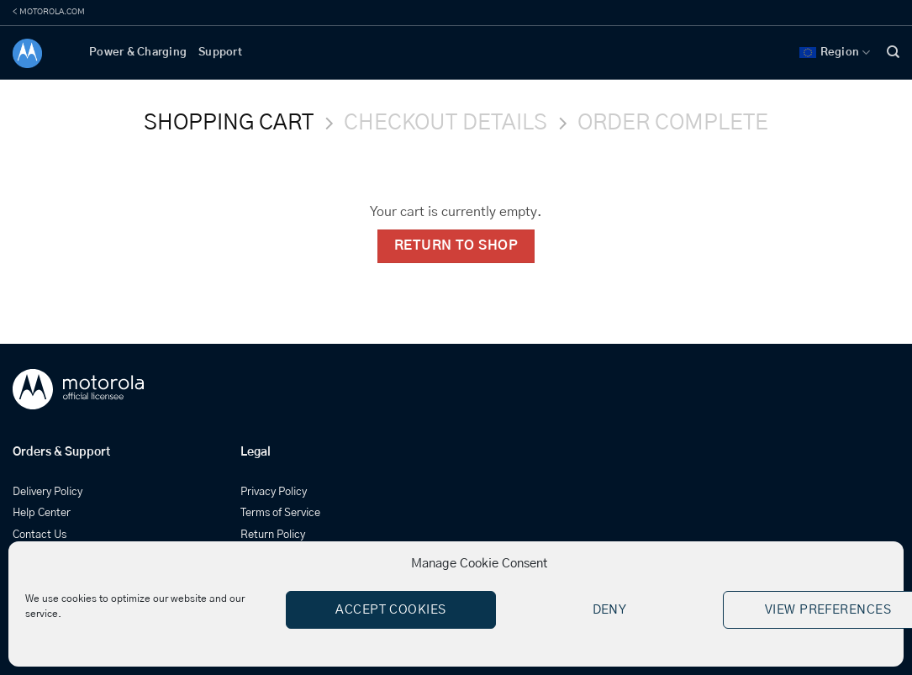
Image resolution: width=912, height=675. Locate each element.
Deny (610, 610)
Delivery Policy (47, 492)
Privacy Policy (273, 492)
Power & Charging (138, 52)
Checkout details (445, 123)
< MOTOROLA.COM (49, 12)
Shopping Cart (229, 123)
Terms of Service (280, 513)
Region (835, 53)
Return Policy (272, 535)
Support (220, 52)
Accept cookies (390, 610)
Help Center (42, 513)
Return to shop (456, 246)
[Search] (893, 52)
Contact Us (39, 535)
